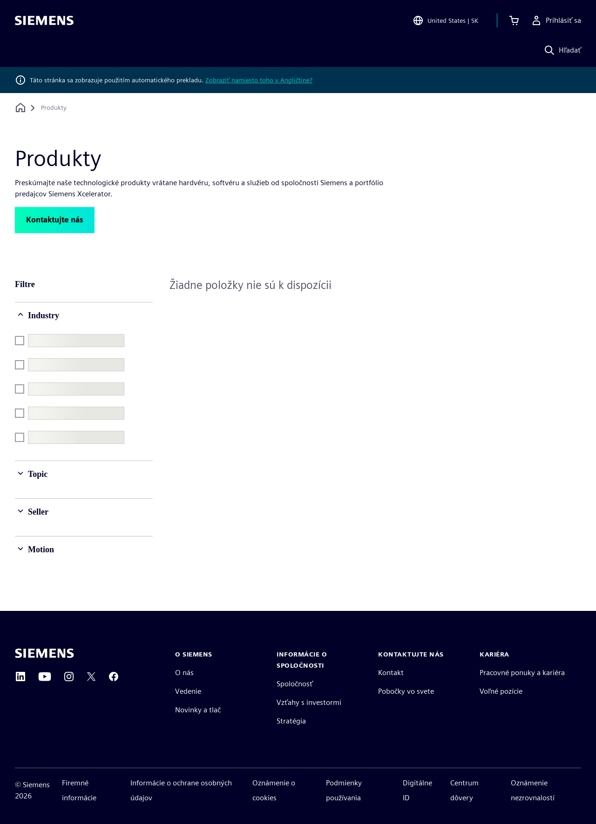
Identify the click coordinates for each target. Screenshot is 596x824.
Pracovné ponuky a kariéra (522, 672)
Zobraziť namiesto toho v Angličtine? (258, 80)
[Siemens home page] (44, 653)
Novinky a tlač (198, 709)
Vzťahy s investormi (309, 702)
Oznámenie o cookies (273, 790)
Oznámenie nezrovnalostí (533, 790)
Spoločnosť (295, 683)
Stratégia (291, 721)
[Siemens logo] (44, 20)
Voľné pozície (501, 691)
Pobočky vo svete (406, 691)
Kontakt (391, 672)
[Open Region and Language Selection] (445, 20)
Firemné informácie (79, 790)
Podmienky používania (344, 790)
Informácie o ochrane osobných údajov (181, 790)
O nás (184, 672)
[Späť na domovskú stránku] (20, 108)
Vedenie (188, 691)
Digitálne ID (417, 790)
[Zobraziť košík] (514, 20)
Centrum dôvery (464, 790)
